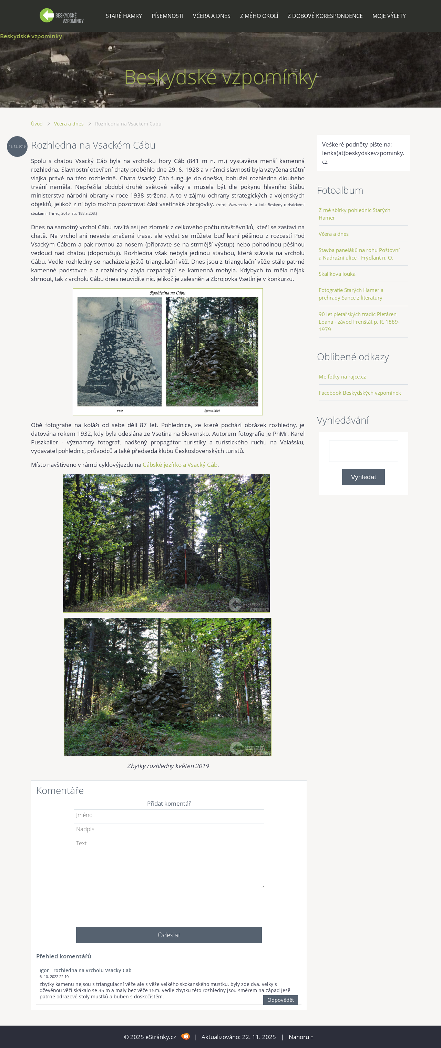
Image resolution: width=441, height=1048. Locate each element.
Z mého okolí (259, 16)
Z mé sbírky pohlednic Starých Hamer (354, 213)
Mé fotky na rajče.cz (342, 376)
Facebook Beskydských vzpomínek (360, 392)
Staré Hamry (124, 16)
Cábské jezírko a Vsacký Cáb (180, 464)
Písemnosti (167, 16)
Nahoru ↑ (301, 1037)
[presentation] (168, 904)
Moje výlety (389, 16)
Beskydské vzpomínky (31, 36)
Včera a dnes (211, 16)
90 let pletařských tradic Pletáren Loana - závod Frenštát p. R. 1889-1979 (359, 322)
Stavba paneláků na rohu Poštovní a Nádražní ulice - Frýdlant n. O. (359, 253)
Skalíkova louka (337, 273)
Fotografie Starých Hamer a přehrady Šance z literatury (351, 293)
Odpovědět (280, 999)
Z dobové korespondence (325, 16)
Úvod (37, 123)
